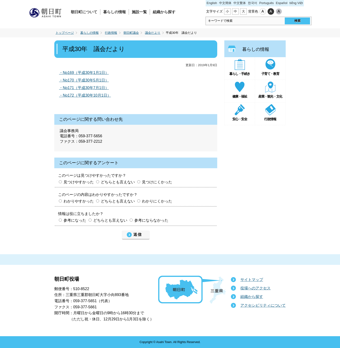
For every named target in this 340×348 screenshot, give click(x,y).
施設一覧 (139, 12)
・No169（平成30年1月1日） (84, 73)
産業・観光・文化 (270, 96)
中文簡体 (225, 3)
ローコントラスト (279, 11)
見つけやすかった (79, 182)
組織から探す (164, 12)
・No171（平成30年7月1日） (84, 88)
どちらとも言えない (118, 182)
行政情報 (111, 32)
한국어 (252, 3)
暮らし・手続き (239, 74)
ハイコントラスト (271, 11)
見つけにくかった (157, 182)
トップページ (64, 32)
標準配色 (262, 11)
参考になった (75, 220)
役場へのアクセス (255, 288)
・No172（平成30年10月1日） (85, 95)
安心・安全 (239, 119)
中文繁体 (240, 3)
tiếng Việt (296, 3)
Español (281, 3)
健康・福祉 (239, 96)
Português (266, 3)
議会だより (152, 32)
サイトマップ (251, 280)
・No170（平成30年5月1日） (84, 80)
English (212, 3)
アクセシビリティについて (263, 305)
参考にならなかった (151, 220)
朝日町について (84, 12)
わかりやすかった (79, 201)
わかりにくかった (157, 201)
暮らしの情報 (114, 12)
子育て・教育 (270, 74)
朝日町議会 (131, 32)
